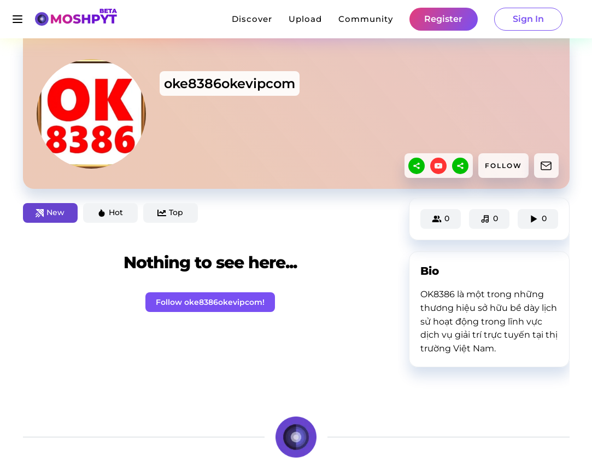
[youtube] (438, 166)
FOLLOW (503, 165)
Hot (110, 212)
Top (170, 212)
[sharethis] (416, 166)
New (50, 212)
